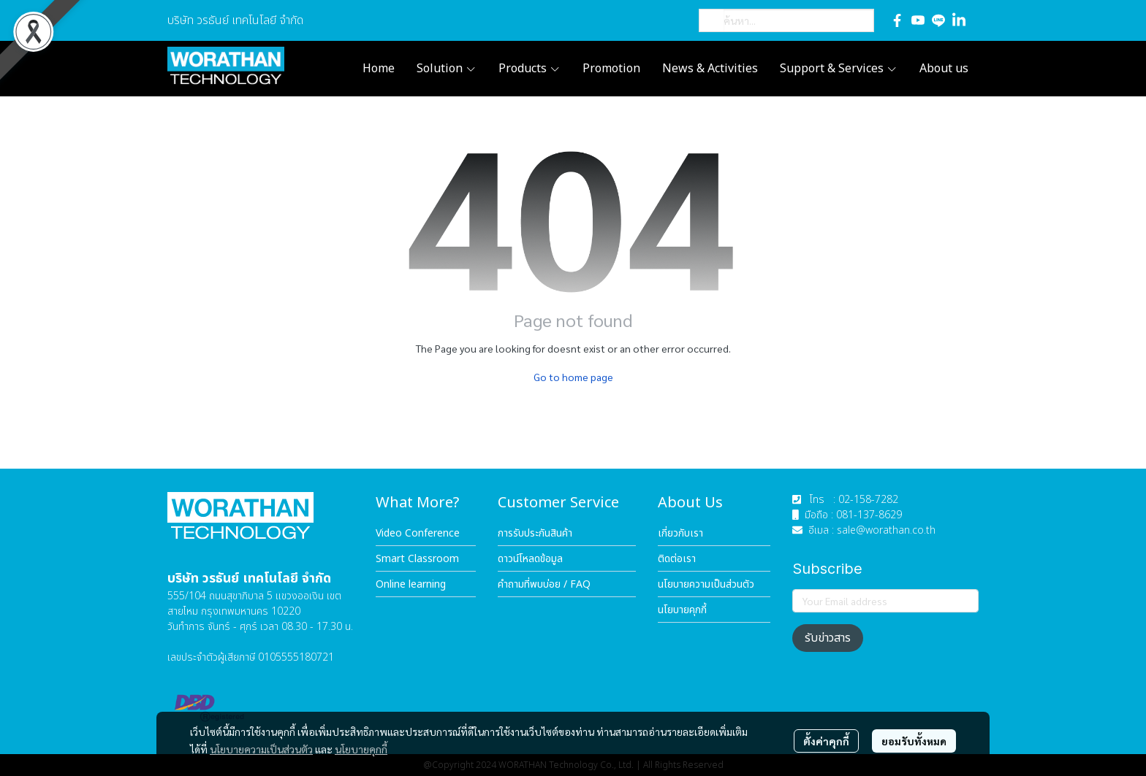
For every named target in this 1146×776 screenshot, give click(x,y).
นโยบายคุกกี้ (361, 749)
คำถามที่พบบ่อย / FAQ (544, 584)
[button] (786, 20)
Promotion (611, 68)
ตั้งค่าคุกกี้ (826, 741)
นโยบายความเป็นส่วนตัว (261, 749)
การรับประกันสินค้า (535, 533)
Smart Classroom (417, 558)
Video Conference (418, 533)
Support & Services (839, 68)
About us (943, 68)
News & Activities (710, 68)
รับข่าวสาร (828, 638)
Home (379, 68)
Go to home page (573, 376)
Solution (447, 68)
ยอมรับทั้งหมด (913, 741)
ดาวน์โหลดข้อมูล (530, 558)
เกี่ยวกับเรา (680, 533)
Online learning (411, 584)
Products (529, 68)
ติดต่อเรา (677, 558)
